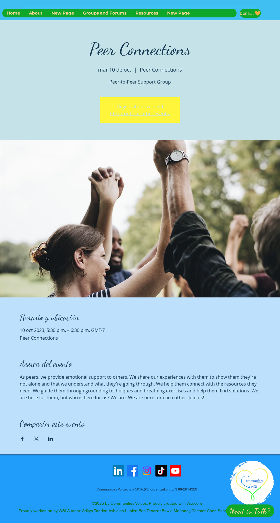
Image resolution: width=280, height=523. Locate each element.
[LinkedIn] (118, 471)
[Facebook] (132, 471)
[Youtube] (175, 471)
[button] (250, 510)
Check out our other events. (140, 113)
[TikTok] (161, 471)
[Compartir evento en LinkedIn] (50, 439)
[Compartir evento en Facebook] (22, 439)
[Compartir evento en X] (36, 439)
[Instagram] (147, 471)
